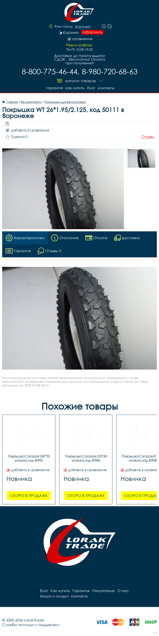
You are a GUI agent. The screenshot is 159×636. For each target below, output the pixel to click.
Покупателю (103, 590)
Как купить (75, 88)
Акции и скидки (54, 596)
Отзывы (148, 137)
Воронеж (82, 26)
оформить (92, 32)
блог (91, 88)
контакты (106, 88)
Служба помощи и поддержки (30, 624)
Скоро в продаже (29, 495)
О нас (123, 590)
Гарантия (54, 88)
